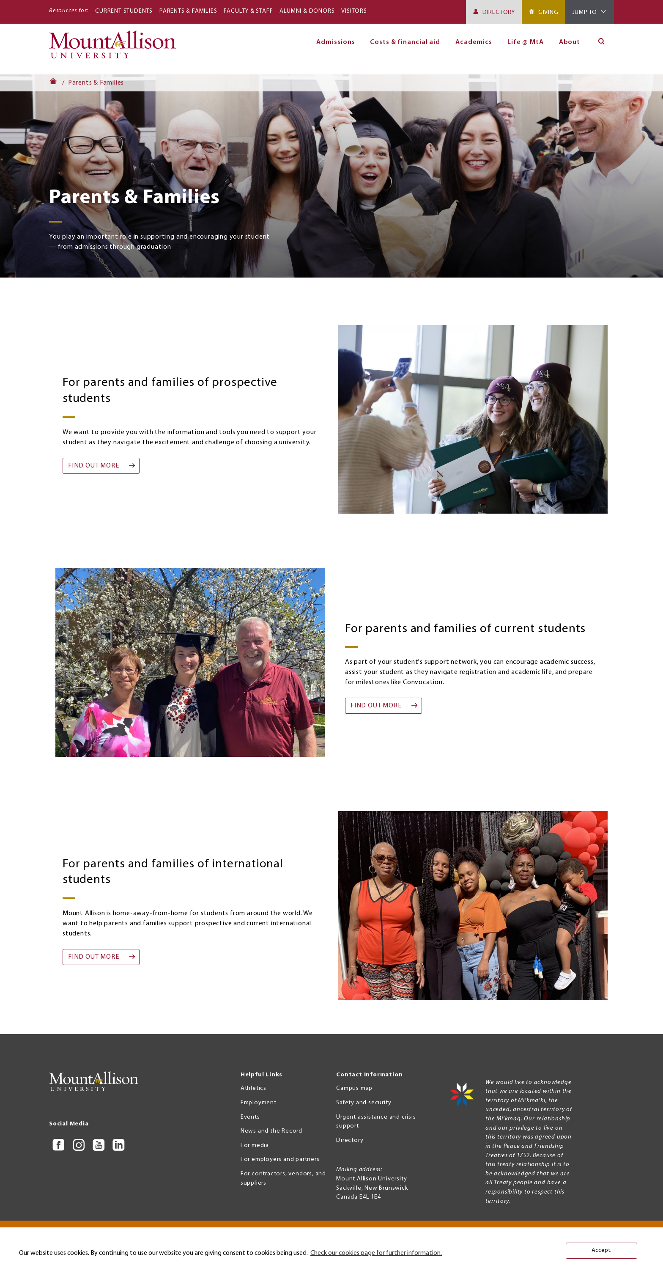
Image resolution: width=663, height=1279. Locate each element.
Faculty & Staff (248, 11)
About (570, 42)
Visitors (354, 11)
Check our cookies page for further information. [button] (376, 1253)
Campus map (354, 1088)
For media (255, 1145)
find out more (93, 465)
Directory (498, 12)
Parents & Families (188, 11)
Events (250, 1117)
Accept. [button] (601, 1250)
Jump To (585, 12)
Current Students (124, 11)
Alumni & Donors (306, 11)
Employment (259, 1103)
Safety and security (363, 1103)
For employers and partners (280, 1159)
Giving (548, 12)
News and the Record (271, 1131)
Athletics (253, 1088)
